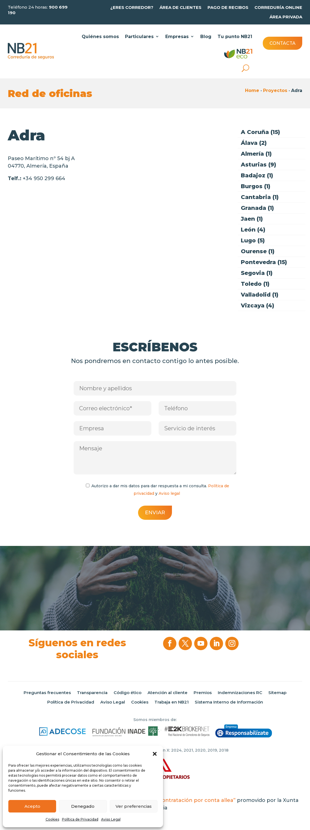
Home (252, 90)
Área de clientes (180, 7)
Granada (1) (257, 208)
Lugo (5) (253, 240)
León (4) (253, 230)
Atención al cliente (168, 692)
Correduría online (278, 7)
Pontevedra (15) (264, 262)
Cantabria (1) (260, 197)
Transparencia (92, 692)
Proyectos (275, 90)
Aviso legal (169, 493)
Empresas (177, 36)
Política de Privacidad (80, 819)
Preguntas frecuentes (47, 692)
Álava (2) (254, 143)
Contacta (282, 43)
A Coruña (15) (260, 132)
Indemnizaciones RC (240, 692)
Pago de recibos (228, 7)
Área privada (285, 16)
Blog (205, 36)
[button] (155, 754)
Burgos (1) (255, 186)
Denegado (82, 806)
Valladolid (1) (259, 295)
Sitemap (277, 692)
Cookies (52, 819)
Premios (203, 692)
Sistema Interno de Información (229, 702)
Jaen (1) (252, 219)
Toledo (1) (255, 284)
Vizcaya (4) (257, 305)
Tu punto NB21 (235, 36)
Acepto (32, 806)
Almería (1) (256, 154)
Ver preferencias (134, 806)
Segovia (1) (256, 273)
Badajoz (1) (257, 175)
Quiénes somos (100, 36)
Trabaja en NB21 (171, 702)
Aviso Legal (111, 819)
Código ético (127, 692)
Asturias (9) (258, 164)
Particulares (139, 36)
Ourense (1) (257, 251)
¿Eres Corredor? (131, 7)
